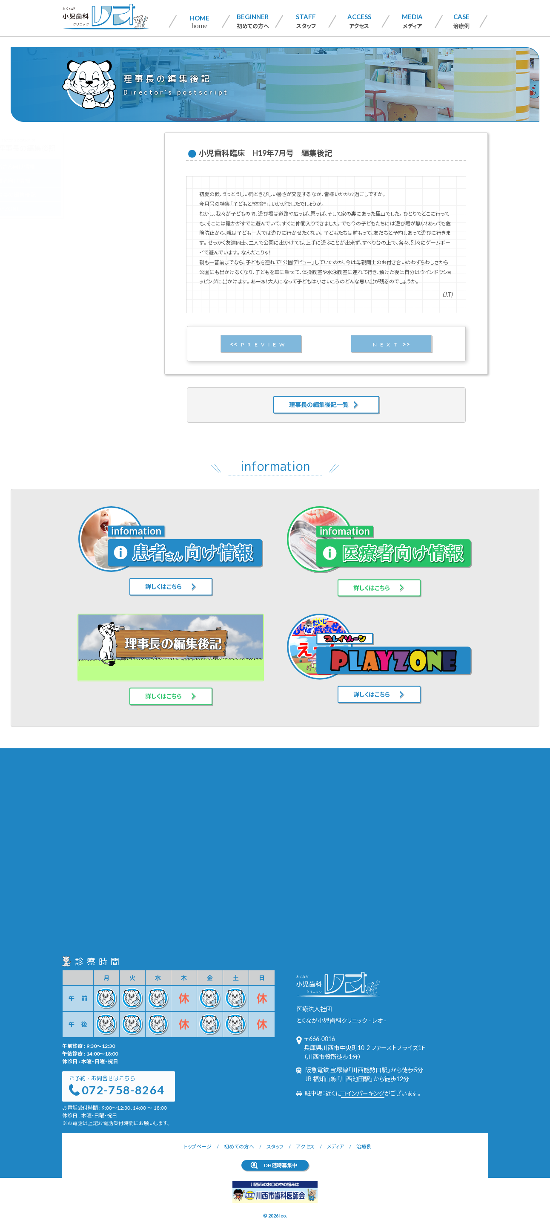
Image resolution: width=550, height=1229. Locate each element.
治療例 (461, 21)
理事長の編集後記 (101, 194)
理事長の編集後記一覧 (319, 393)
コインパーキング (362, 1093)
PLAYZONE (93, 209)
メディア (412, 21)
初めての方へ (253, 21)
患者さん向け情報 (101, 166)
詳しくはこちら (163, 575)
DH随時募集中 (280, 1165)
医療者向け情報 (98, 180)
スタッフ (306, 21)
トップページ (198, 1146)
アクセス (359, 21)
